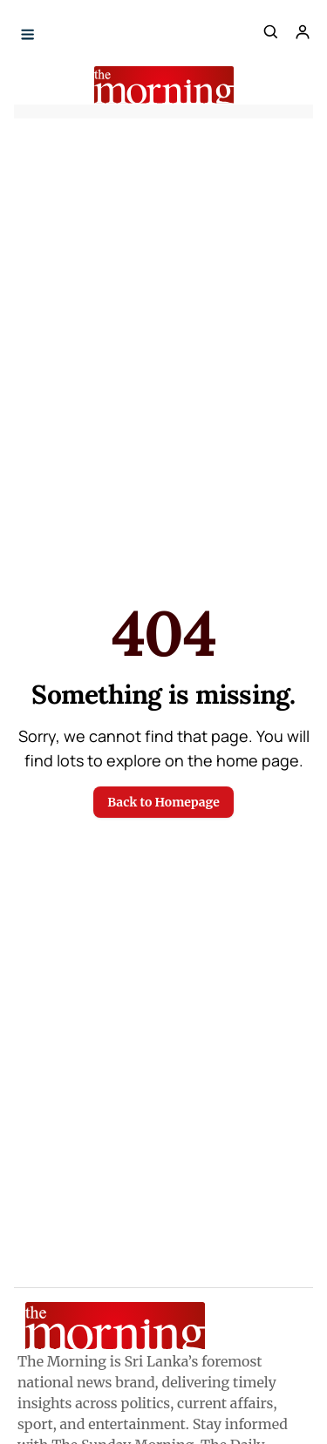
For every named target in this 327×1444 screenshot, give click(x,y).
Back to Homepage (163, 802)
